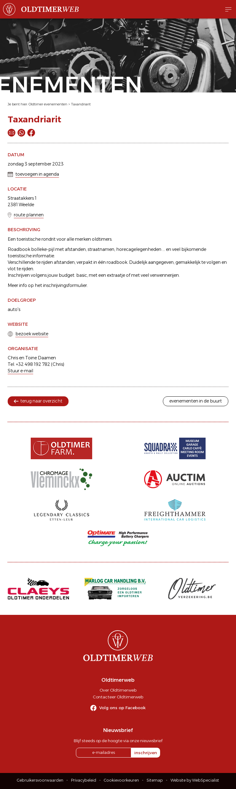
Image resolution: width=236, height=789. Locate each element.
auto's (14, 309)
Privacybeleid (83, 780)
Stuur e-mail (20, 371)
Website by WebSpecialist (195, 780)
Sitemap (155, 780)
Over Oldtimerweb (118, 690)
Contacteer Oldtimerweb (118, 696)
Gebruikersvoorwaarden (40, 780)
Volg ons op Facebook (122, 707)
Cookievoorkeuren (121, 780)
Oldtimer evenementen (48, 104)
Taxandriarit (81, 104)
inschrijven (145, 752)
